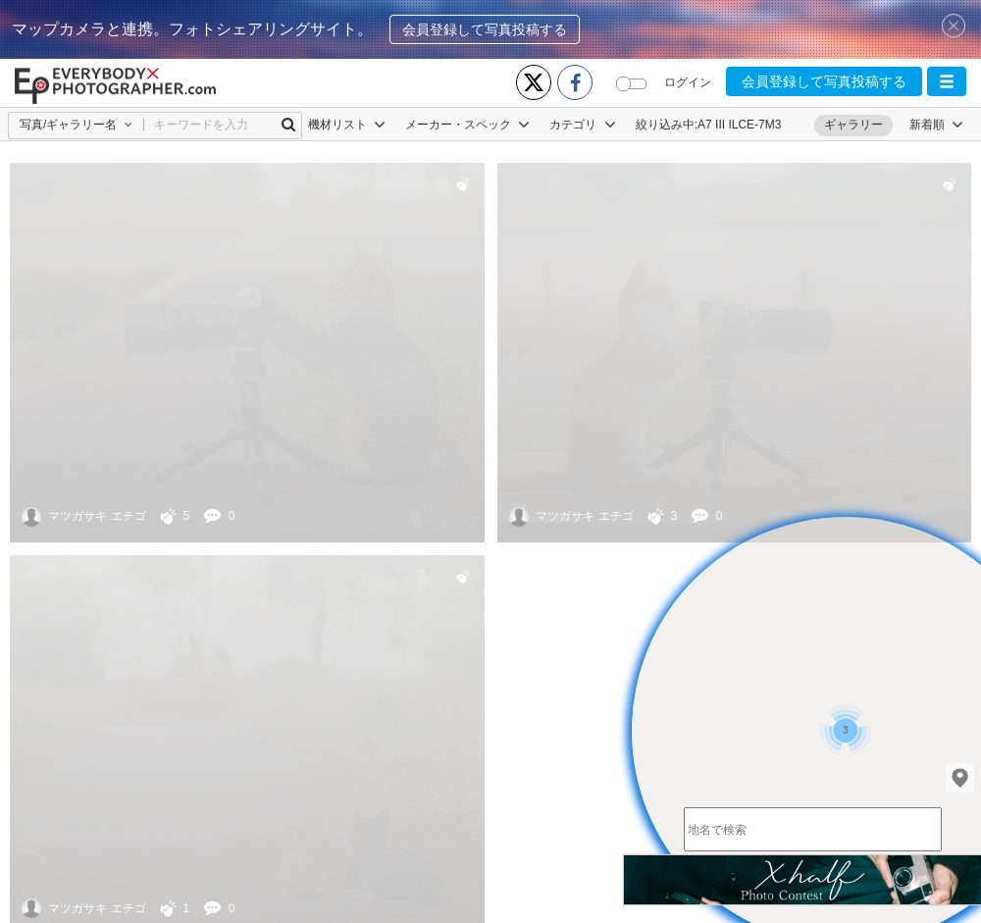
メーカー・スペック (467, 124)
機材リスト (347, 124)
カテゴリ (582, 124)
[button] (946, 81)
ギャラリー (853, 124)
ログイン (687, 82)
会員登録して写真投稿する (484, 29)
